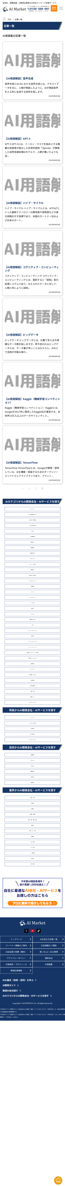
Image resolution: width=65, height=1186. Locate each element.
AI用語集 (49, 1129)
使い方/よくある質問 (49, 1117)
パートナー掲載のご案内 (16, 1110)
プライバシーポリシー (16, 1123)
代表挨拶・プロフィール (16, 1129)
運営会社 (49, 1123)
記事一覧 (18, 19)
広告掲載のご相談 (49, 1110)
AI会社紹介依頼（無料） (16, 1117)
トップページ (16, 1104)
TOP (9, 19)
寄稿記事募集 (16, 1136)
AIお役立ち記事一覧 (48, 1104)
